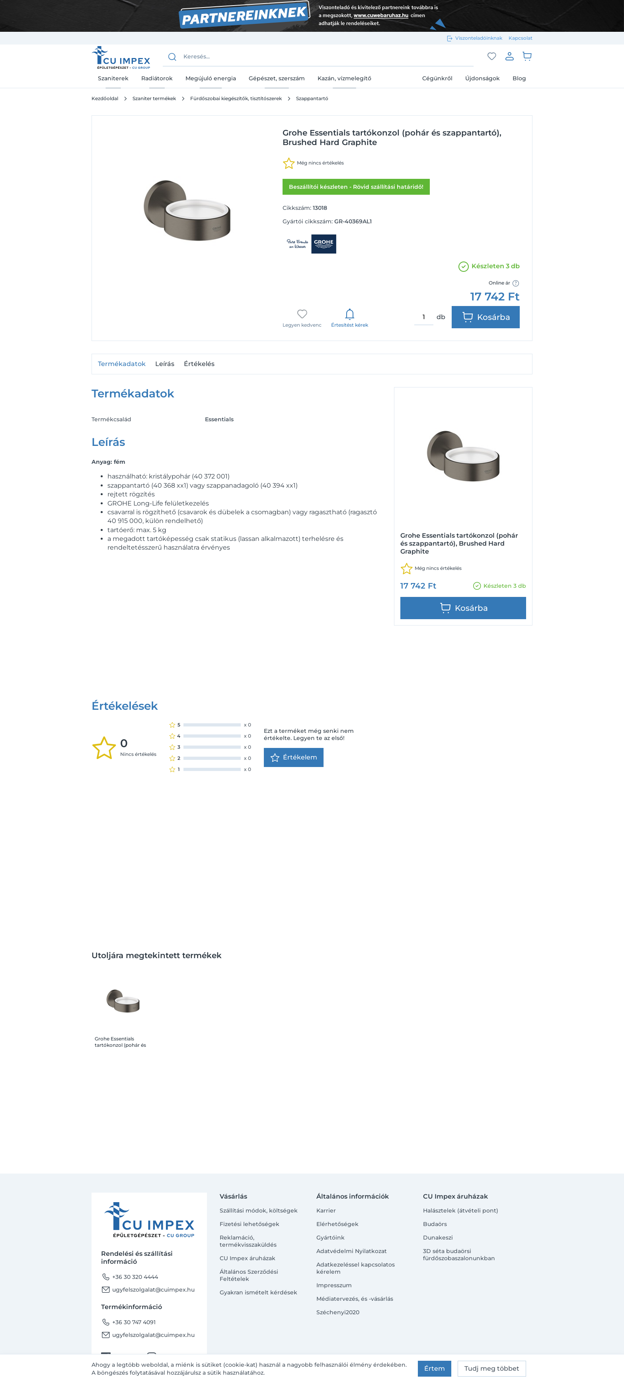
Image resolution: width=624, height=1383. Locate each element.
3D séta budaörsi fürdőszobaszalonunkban (459, 1254)
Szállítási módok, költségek (259, 1210)
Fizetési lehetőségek (249, 1224)
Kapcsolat (520, 38)
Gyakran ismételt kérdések (258, 1292)
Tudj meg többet (491, 1368)
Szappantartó (312, 98)
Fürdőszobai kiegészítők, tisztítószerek (236, 98)
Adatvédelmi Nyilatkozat (351, 1251)
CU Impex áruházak (247, 1258)
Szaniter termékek (154, 98)
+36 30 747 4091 (128, 1322)
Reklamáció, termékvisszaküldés (248, 1241)
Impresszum (334, 1285)
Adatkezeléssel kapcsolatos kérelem (355, 1268)
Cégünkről (437, 78)
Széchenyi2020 (337, 1312)
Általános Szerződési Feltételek (249, 1275)
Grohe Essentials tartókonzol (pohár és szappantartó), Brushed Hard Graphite (123, 920)
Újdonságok (482, 78)
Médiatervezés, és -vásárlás (354, 1298)
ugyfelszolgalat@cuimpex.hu (148, 1289)
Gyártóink (330, 1237)
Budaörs (435, 1224)
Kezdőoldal (105, 98)
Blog (519, 78)
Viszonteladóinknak (478, 38)
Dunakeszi (438, 1237)
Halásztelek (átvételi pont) (460, 1210)
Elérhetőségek (337, 1224)
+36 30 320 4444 (129, 1277)
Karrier (326, 1210)
